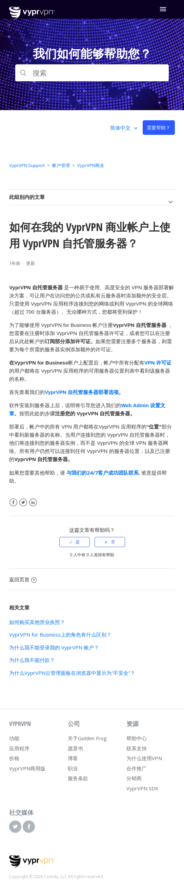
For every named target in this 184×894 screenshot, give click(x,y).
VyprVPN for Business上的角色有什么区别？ (60, 634)
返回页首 (23, 579)
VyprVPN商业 (90, 165)
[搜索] (92, 72)
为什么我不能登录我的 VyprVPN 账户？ (54, 647)
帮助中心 (136, 738)
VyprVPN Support (27, 165)
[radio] (74, 542)
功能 (14, 738)
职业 (73, 768)
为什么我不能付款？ (32, 660)
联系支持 (136, 748)
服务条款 (78, 778)
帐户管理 (61, 165)
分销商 (134, 778)
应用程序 (19, 748)
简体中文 (121, 127)
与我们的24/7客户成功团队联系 (102, 472)
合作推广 (136, 768)
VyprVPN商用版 (27, 768)
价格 (14, 758)
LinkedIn (33, 502)
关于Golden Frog (87, 738)
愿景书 (75, 748)
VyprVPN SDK (142, 788)
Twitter (23, 502)
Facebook (13, 502)
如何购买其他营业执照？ (37, 622)
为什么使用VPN (144, 758)
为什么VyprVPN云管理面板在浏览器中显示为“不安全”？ (72, 672)
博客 (73, 758)
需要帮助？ (158, 127)
